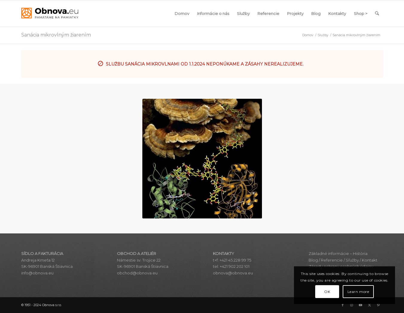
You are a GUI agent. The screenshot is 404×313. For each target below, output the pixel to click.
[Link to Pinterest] (378, 304)
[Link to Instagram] (351, 304)
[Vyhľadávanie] (377, 13)
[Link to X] (369, 304)
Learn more (358, 291)
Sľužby (352, 260)
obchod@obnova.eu (137, 273)
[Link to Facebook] (342, 304)
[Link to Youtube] (360, 304)
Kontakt (369, 260)
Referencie (332, 260)
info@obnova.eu (37, 273)
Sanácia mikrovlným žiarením (56, 35)
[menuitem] (182, 13)
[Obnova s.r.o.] (50, 13)
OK (327, 291)
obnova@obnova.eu (233, 273)
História (360, 253)
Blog (313, 260)
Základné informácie (329, 253)
